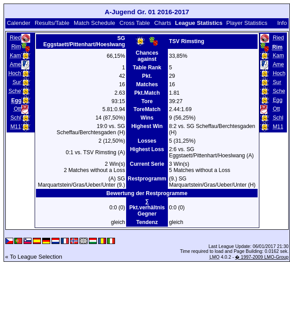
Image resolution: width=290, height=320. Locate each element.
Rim (16, 47)
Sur (16, 82)
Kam (15, 55)
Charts (162, 23)
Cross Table (134, 23)
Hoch (14, 73)
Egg (277, 100)
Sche (14, 91)
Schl (15, 118)
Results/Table (52, 23)
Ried (15, 38)
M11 (15, 127)
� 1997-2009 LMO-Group (261, 257)
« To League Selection (33, 256)
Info (282, 23)
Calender (18, 23)
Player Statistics (246, 23)
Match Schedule (94, 23)
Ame (15, 64)
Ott (17, 109)
